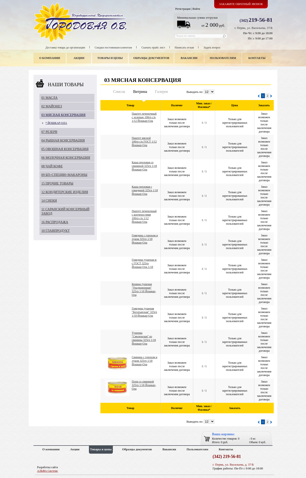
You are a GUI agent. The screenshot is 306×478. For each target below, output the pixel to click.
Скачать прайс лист (153, 47)
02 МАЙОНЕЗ (51, 106)
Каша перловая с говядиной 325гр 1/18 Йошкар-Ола (145, 190)
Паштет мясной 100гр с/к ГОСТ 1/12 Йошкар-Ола (144, 141)
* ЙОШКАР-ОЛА (56, 123)
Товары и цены (110, 58)
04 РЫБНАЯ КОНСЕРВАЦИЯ (63, 140)
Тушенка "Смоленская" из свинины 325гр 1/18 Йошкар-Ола (144, 338)
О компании (49, 58)
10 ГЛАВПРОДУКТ (55, 231)
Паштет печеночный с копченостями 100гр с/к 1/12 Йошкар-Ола (144, 216)
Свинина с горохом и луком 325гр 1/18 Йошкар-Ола (144, 361)
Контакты (257, 58)
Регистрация (183, 9)
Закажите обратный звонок (241, 4)
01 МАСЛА (49, 98)
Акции (78, 58)
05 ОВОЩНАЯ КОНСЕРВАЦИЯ (64, 149)
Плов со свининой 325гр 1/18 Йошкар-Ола (144, 385)
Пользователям (223, 58)
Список (119, 92)
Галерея (161, 92)
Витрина (140, 92)
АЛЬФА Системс (47, 471)
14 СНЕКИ (49, 200)
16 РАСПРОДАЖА (54, 222)
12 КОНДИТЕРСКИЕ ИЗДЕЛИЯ (64, 192)
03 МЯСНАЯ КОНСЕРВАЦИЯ (63, 115)
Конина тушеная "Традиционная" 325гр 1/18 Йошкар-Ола (144, 289)
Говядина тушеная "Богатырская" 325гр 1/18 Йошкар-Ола (144, 312)
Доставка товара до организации (65, 47)
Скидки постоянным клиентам (113, 47)
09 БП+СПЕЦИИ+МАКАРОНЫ (64, 175)
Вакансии (189, 58)
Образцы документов (151, 58)
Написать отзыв (184, 47)
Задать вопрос (212, 47)
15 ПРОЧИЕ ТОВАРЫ (57, 183)
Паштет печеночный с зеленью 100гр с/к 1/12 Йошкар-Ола (144, 117)
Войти (196, 9)
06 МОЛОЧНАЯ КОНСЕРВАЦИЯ (65, 157)
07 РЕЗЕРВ (49, 132)
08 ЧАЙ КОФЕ (52, 166)
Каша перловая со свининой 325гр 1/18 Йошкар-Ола (144, 166)
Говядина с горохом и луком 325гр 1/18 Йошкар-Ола (145, 239)
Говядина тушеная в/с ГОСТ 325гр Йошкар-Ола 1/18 (144, 263)
